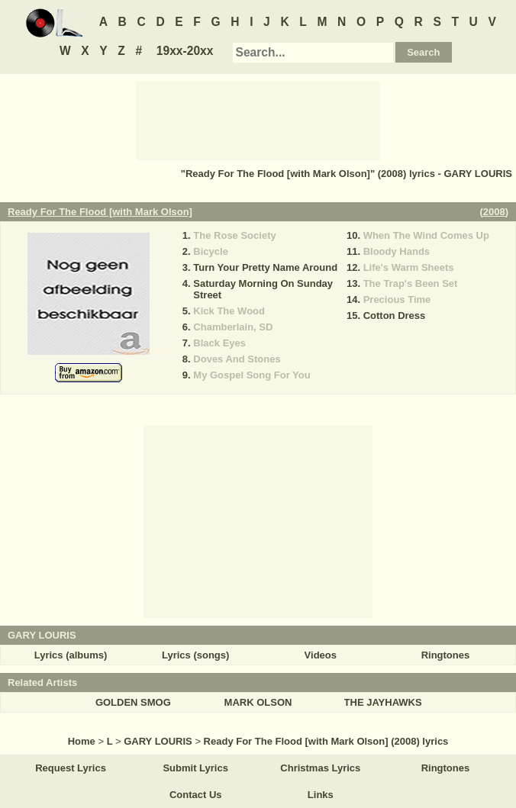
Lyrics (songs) (195, 655)
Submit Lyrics (195, 768)
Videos (321, 655)
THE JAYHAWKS (383, 702)
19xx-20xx (185, 50)
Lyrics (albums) (71, 655)
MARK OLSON (258, 702)
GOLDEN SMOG (133, 702)
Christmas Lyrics (320, 768)
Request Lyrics (70, 768)
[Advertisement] (258, 120)
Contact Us (195, 794)
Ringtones (445, 655)
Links (321, 794)
